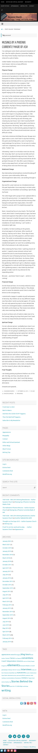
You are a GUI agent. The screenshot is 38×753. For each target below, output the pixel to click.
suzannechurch (9, 391)
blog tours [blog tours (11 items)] (26, 654)
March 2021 (6, 544)
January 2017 (7, 571)
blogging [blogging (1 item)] (18, 654)
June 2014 (6, 625)
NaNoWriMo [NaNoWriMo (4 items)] (21, 673)
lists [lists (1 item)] (16, 673)
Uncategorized (9, 393)
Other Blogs (6, 446)
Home (2, 2)
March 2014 (6, 635)
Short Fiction (5, 6)
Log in (4, 464)
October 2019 (7, 548)
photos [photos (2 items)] (23, 675)
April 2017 (6, 568)
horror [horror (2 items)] (15, 670)
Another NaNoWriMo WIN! (23, 518)
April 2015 (6, 598)
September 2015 (8, 588)
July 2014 (6, 622)
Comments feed (8, 471)
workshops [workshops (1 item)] (25, 686)
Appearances (15, 6)
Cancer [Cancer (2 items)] (7, 658)
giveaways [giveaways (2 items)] (5, 670)
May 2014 (6, 628)
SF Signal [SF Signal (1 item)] (29, 678)
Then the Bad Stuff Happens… (12, 417)
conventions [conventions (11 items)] (27, 658)
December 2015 (8, 581)
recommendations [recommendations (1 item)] (10, 678)
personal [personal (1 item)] (19, 675)
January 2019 (7, 551)
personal (20, 393)
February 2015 (7, 605)
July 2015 (6, 595)
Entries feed (6, 467)
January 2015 (7, 608)
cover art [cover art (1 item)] (25, 661)
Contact (31, 6)
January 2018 (7, 561)
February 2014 (7, 638)
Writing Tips (23, 6)
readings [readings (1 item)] (4, 678)
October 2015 (7, 585)
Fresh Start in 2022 (9, 407)
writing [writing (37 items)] (6, 690)
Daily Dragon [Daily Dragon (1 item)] (31, 661)
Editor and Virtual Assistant (14, 2)
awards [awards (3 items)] (13, 654)
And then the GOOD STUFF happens (14, 414)
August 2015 (7, 591)
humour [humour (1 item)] (19, 670)
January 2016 (7, 578)
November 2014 (8, 611)
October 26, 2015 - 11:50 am (26, 391)
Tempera (25, 747)
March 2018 (6, 558)
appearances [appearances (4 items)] (6, 655)
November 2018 (8, 555)
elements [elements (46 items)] (13, 665)
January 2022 (7, 541)
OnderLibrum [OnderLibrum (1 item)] (33, 673)
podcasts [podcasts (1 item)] (28, 675)
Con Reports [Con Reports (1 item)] (18, 658)
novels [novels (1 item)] (27, 673)
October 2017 (7, 565)
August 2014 (7, 618)
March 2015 (6, 601)
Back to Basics (7, 410)
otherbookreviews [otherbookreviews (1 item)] (11, 675)
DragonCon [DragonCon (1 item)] (4, 665)
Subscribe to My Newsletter (11, 420)
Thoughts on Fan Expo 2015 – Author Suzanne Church (19, 521)
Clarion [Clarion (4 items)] (12, 658)
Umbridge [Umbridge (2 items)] (19, 686)
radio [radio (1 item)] (32, 675)
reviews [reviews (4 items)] (24, 678)
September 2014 (8, 615)
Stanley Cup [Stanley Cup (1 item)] (8, 682)
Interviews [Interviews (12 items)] (26, 669)
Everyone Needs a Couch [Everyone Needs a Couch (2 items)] (27, 666)
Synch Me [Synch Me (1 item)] (12, 686)
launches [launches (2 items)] (11, 673)
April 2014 (6, 632)
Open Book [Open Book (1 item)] (4, 675)
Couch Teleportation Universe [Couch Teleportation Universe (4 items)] (12, 661)
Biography (28, 2)
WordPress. (33, 747)
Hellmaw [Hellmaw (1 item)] (10, 670)
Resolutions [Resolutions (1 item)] (18, 678)
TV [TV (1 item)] (15, 686)
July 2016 (6, 575)
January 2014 (7, 642)
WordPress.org (7, 474)
